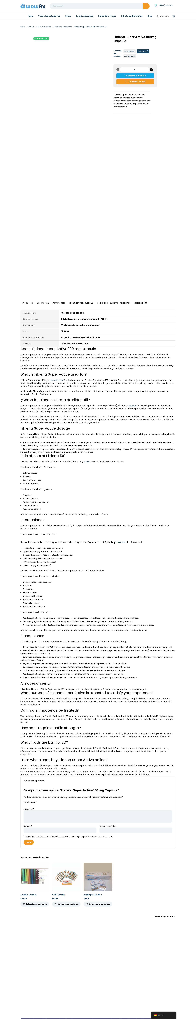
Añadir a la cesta (137, 75)
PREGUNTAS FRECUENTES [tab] (81, 303)
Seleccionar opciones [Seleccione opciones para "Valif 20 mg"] (68, 904)
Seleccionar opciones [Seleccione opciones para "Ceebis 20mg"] (36, 904)
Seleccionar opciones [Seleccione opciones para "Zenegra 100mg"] (99, 904)
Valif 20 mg (58, 894)
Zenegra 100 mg (93, 894)
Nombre (28, 826)
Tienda (31, 27)
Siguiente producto (164, 916)
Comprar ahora (137, 81)
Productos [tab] (27, 303)
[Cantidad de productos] (134, 69)
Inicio (22, 27)
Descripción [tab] (43, 303)
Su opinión (29, 809)
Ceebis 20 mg (28, 894)
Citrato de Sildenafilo (63, 27)
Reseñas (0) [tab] (140, 303)
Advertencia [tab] (59, 303)
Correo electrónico (108, 826)
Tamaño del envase (118, 54)
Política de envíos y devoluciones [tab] (113, 303)
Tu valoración (30, 802)
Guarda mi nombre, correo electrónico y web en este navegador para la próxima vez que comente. (70, 836)
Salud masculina (43, 27)
